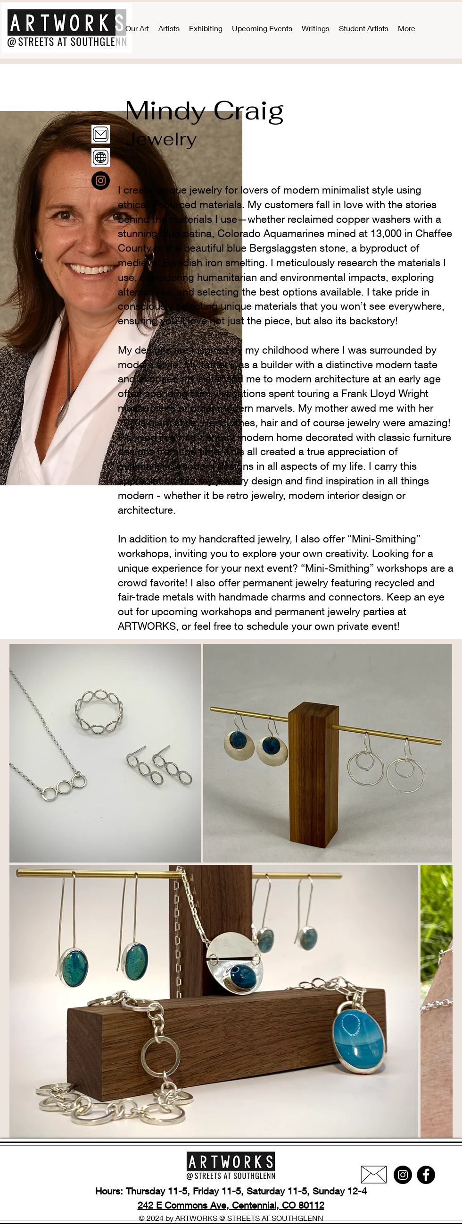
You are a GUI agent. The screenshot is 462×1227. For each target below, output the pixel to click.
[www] (100, 157)
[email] (100, 134)
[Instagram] (100, 180)
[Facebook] (426, 1175)
